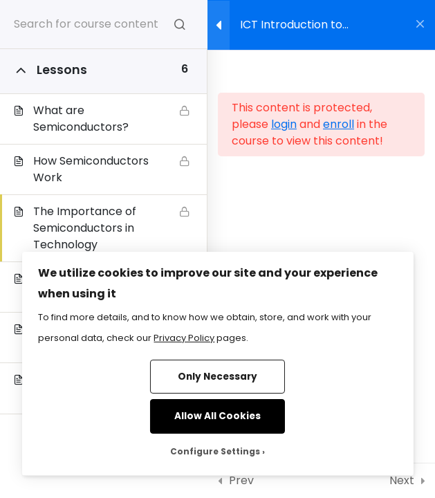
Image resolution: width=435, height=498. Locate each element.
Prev (241, 480)
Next (401, 480)
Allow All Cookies (217, 416)
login (284, 124)
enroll (338, 124)
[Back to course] (420, 25)
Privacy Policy (184, 337)
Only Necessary (217, 376)
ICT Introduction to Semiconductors (291, 29)
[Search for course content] (179, 24)
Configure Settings (215, 451)
